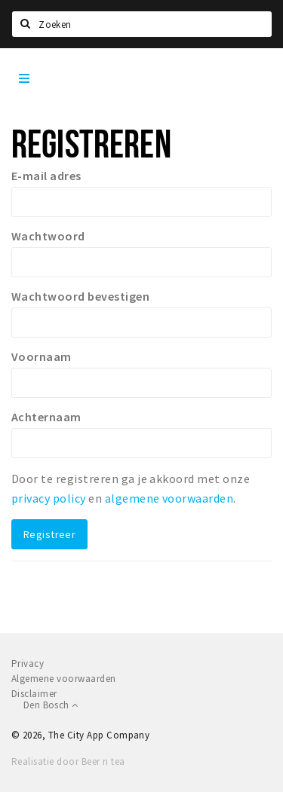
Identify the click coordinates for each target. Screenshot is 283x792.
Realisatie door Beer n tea (68, 761)
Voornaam (41, 356)
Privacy (27, 663)
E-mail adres (46, 175)
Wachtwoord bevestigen (80, 296)
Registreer (49, 534)
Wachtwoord (48, 235)
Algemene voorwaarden (63, 678)
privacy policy (48, 498)
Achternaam (46, 416)
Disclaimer (34, 693)
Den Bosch (50, 705)
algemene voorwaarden (169, 498)
